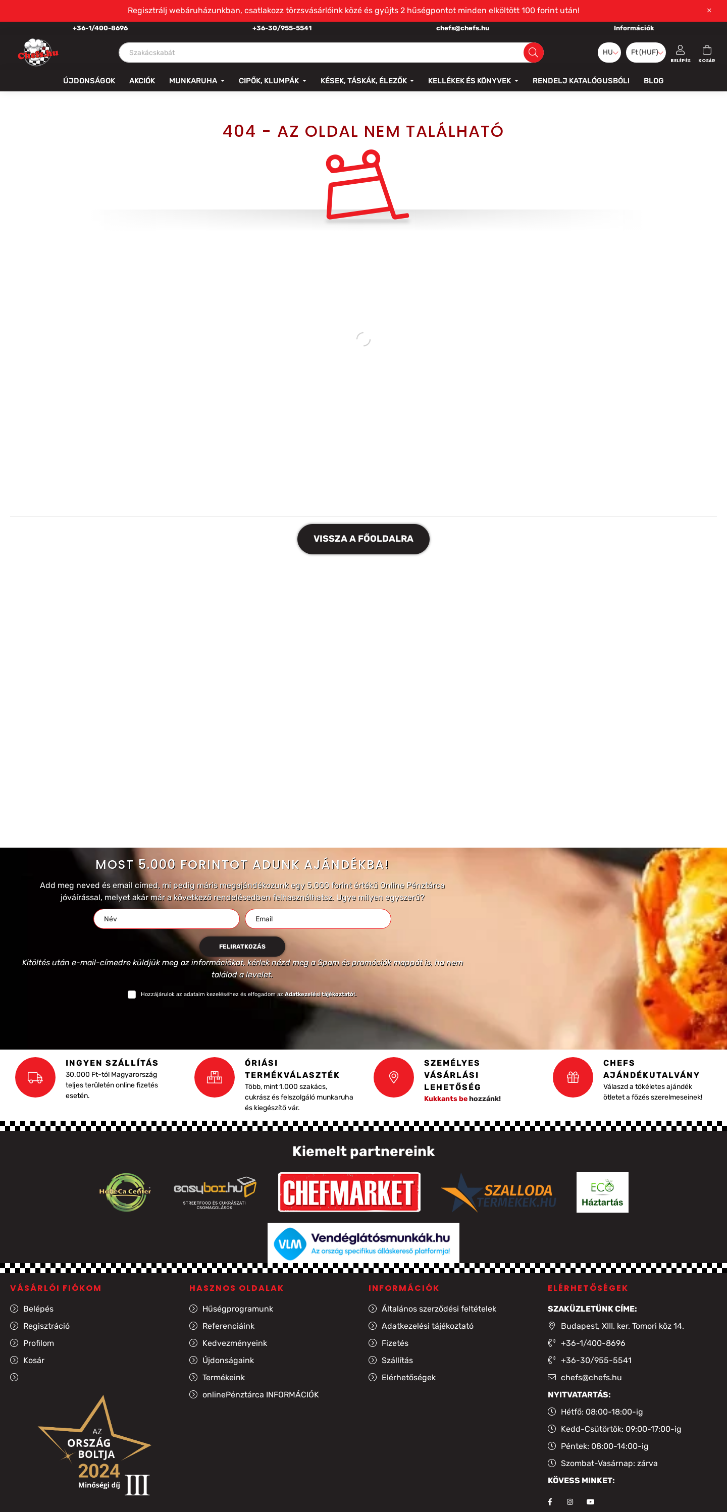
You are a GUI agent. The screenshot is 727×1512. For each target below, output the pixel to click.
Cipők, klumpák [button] (269, 80)
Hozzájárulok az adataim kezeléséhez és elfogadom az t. (249, 994)
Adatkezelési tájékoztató (428, 1326)
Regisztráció (46, 1326)
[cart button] (707, 52)
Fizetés (395, 1343)
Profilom (38, 1343)
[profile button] (680, 52)
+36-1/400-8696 (100, 28)
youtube (590, 1502)
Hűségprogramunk (237, 1309)
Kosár (33, 1360)
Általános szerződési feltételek (439, 1309)
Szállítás (397, 1360)
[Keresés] (533, 52)
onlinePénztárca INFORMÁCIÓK (260, 1394)
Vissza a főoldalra (363, 538)
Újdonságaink (228, 1360)
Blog (654, 80)
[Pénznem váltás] (646, 52)
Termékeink (223, 1377)
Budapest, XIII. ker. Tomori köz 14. (622, 1326)
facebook (550, 1502)
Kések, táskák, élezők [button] (364, 80)
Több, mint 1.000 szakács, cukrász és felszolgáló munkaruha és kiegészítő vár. (299, 1097)
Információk (634, 28)
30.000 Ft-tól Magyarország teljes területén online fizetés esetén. (112, 1085)
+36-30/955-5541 (281, 28)
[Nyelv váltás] (609, 52)
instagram (570, 1502)
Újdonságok (89, 80)
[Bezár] (709, 10)
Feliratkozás (242, 946)
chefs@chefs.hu (462, 28)
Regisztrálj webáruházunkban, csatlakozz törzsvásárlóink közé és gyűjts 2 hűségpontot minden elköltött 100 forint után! (354, 10)
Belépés (38, 1309)
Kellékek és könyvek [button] (470, 80)
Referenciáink (228, 1326)
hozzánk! (462, 1098)
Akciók (142, 80)
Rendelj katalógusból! (581, 80)
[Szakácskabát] (331, 52)
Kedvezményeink (234, 1343)
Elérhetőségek (409, 1377)
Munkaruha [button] (194, 80)
